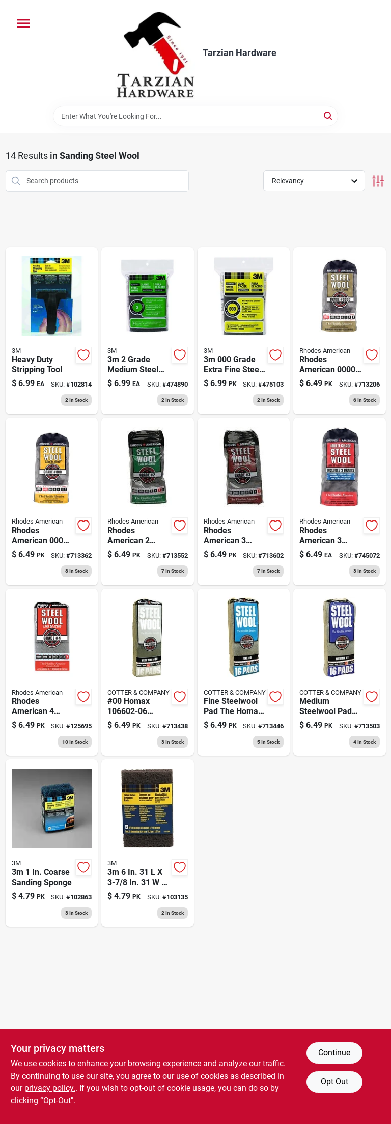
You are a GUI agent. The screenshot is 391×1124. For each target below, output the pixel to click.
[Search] (328, 115)
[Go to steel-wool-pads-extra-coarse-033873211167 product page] (52, 672)
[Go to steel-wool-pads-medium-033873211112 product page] (339, 672)
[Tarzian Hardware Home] (155, 53)
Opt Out (334, 1081)
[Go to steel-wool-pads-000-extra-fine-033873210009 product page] (52, 501)
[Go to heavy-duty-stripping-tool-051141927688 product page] (52, 331)
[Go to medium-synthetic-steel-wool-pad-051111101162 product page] (147, 331)
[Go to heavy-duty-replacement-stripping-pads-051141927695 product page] (52, 843)
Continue (334, 1052)
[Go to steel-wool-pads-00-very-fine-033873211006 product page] (147, 672)
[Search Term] (195, 116)
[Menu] (23, 23)
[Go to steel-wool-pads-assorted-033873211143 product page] (339, 501)
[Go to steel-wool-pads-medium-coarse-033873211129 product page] (147, 501)
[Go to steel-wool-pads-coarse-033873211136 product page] (244, 501)
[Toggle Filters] (378, 181)
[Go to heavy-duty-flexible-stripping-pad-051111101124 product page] (147, 843)
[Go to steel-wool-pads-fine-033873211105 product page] (244, 672)
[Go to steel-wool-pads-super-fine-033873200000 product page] (339, 331)
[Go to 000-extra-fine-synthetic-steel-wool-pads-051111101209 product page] (244, 331)
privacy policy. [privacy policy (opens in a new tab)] (49, 1088)
